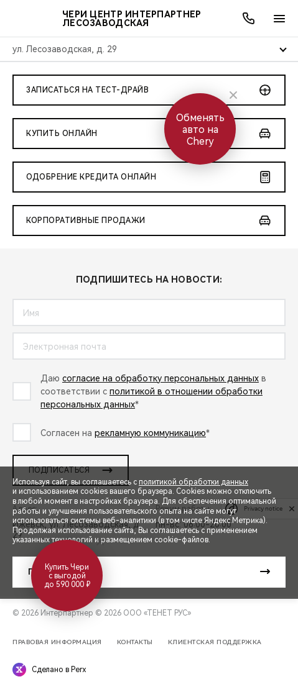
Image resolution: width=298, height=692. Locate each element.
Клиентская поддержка (215, 642)
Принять (47, 572)
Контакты (135, 642)
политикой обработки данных (193, 482)
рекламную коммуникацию (150, 433)
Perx (78, 669)
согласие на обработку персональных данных (160, 378)
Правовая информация (57, 642)
